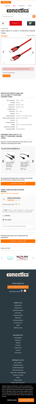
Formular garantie (18, 320)
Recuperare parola (18, 310)
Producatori (18, 353)
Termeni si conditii (18, 375)
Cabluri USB (4, 28)
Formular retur (18, 323)
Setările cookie (12, 400)
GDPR (18, 325)
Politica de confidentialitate (18, 373)
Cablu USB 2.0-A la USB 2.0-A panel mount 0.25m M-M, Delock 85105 (25, 164)
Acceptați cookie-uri (26, 400)
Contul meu (18, 313)
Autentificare (18, 305)
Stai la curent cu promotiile (18, 287)
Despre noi (18, 340)
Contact (18, 350)
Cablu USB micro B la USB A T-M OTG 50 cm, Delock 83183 (10, 164)
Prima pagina (18, 338)
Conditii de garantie (17, 368)
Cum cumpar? (18, 363)
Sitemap (18, 343)
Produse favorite (18, 315)
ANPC (18, 378)
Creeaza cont (18, 308)
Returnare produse (18, 370)
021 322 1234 (6, 2)
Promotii (16, 23)
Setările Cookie (18, 328)
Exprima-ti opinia (16, 184)
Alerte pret (18, 318)
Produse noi (18, 348)
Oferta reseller (18, 380)
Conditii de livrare (18, 365)
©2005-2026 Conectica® (18, 383)
